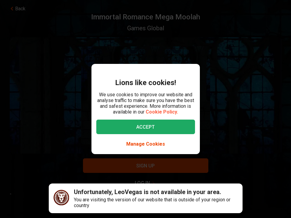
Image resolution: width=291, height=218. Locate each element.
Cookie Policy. (162, 112)
